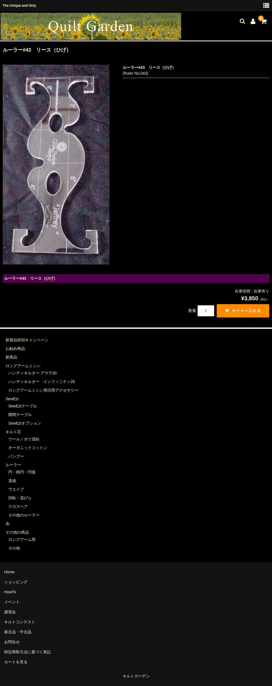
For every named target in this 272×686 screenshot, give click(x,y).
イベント (12, 602)
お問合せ (12, 642)
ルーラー (13, 465)
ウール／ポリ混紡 (23, 439)
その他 (14, 548)
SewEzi (12, 399)
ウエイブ (16, 489)
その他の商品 (17, 532)
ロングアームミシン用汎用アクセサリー (43, 390)
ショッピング (16, 582)
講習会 (10, 612)
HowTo (10, 592)
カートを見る (16, 662)
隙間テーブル (20, 414)
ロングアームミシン (23, 366)
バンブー (16, 456)
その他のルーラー (23, 515)
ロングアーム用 (22, 539)
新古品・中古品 (17, 632)
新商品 (11, 357)
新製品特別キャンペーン (27, 340)
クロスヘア (18, 506)
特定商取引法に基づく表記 (27, 652)
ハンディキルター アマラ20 (32, 373)
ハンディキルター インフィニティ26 (41, 381)
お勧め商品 (15, 348)
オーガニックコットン (27, 447)
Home (9, 572)
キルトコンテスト (19, 622)
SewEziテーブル (22, 406)
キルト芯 (13, 432)
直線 (12, 480)
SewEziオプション (24, 423)
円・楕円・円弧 (22, 472)
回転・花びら (20, 498)
